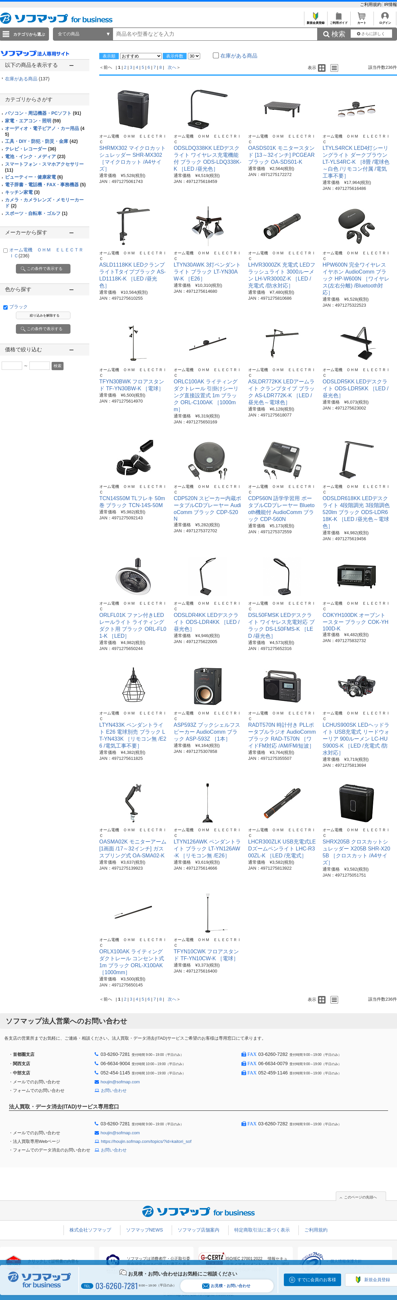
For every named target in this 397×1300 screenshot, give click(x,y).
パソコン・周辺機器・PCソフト (43, 113)
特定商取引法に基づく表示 (262, 1230)
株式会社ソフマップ (90, 1230)
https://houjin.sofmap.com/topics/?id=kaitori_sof (146, 1141)
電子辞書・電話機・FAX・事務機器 (45, 184)
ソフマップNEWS (144, 1230)
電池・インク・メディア (35, 156)
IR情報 (390, 4)
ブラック (18, 306)
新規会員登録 (315, 21)
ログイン (385, 21)
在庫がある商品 (27, 78)
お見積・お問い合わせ (226, 1285)
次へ (172, 67)
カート (362, 21)
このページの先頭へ (360, 1197)
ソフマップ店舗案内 (198, 1230)
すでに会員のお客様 (316, 1279)
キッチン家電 (22, 192)
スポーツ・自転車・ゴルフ (36, 213)
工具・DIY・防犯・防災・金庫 (41, 141)
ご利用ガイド (338, 21)
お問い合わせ (114, 1090)
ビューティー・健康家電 (34, 177)
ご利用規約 (371, 4)
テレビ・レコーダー (30, 149)
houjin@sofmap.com (120, 1081)
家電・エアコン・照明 (33, 120)
